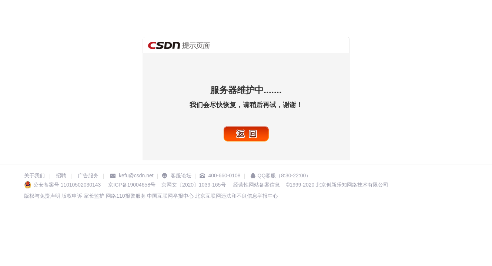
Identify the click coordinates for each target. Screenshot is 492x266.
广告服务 (88, 175)
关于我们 (34, 175)
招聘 (61, 175)
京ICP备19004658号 (131, 185)
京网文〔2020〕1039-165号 (193, 185)
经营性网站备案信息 (256, 185)
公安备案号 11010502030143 (67, 185)
